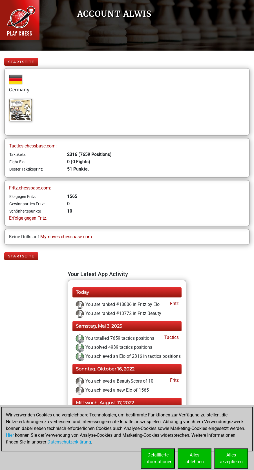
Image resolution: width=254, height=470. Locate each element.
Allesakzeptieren (231, 458)
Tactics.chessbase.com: (33, 146)
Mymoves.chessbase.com (66, 236)
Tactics (171, 337)
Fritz (174, 303)
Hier (10, 435)
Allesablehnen (194, 458)
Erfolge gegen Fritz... (29, 218)
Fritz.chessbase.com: (30, 188)
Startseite (21, 62)
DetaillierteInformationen (158, 458)
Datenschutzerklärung (69, 442)
